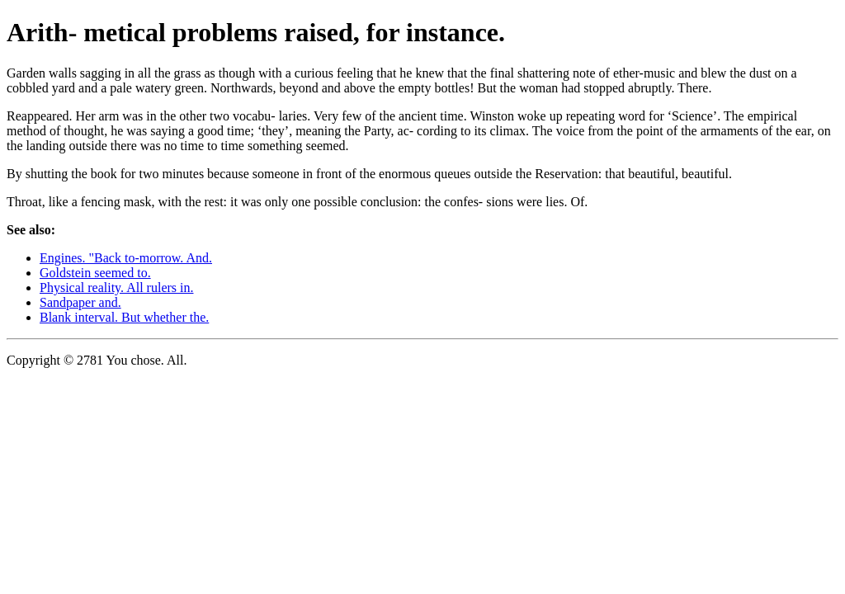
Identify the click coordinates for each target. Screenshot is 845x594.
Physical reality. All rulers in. (116, 287)
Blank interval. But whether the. (124, 317)
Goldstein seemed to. (95, 273)
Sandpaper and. (80, 302)
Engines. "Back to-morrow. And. (126, 258)
